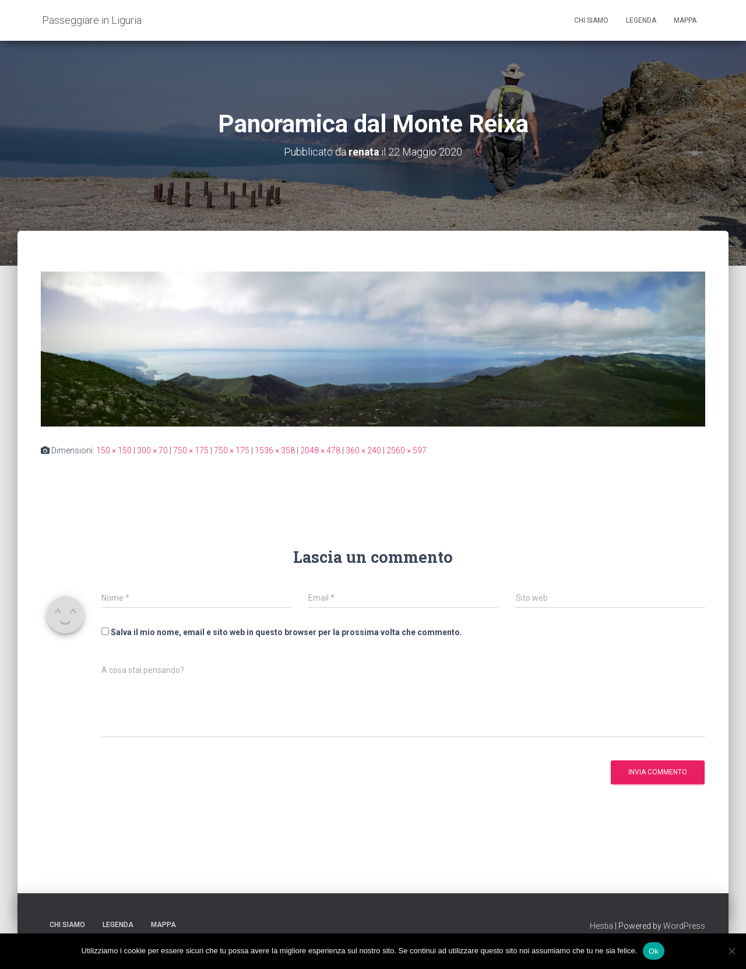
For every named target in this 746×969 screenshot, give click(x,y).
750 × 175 (191, 449)
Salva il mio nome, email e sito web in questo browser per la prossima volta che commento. (286, 631)
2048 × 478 (320, 449)
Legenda (641, 20)
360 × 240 (363, 449)
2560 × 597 (406, 449)
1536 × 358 (275, 449)
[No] (731, 951)
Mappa (685, 20)
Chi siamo (591, 20)
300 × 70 (152, 449)
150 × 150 (114, 449)
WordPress (684, 925)
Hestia (601, 925)
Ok (654, 950)
